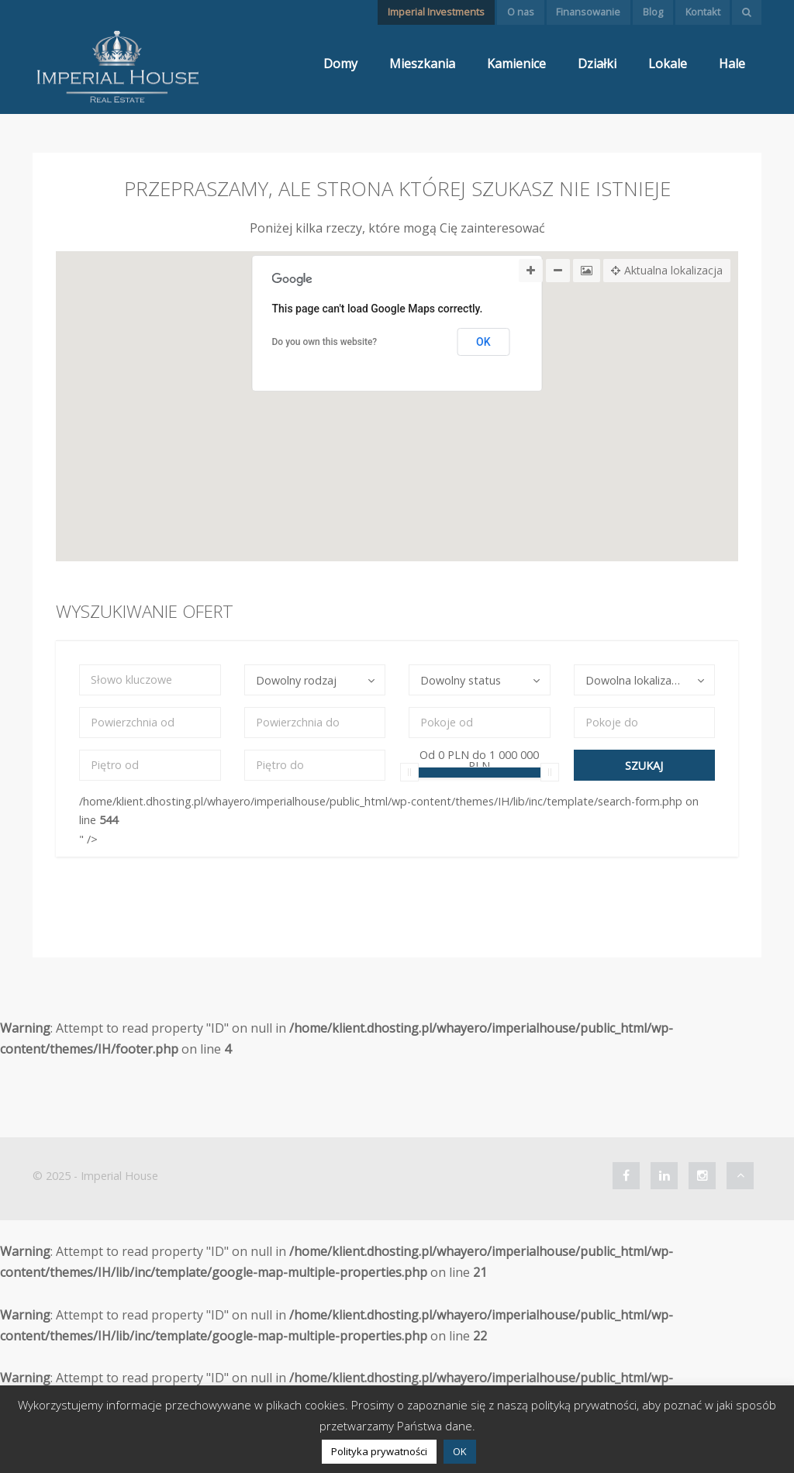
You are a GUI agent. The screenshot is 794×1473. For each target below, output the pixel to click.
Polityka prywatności (379, 1451)
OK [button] (460, 1451)
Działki (597, 63)
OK (483, 342)
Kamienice (516, 63)
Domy (340, 63)
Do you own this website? (325, 341)
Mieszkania (422, 63)
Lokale (667, 63)
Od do (479, 758)
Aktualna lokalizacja (667, 270)
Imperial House (119, 1175)
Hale (732, 63)
